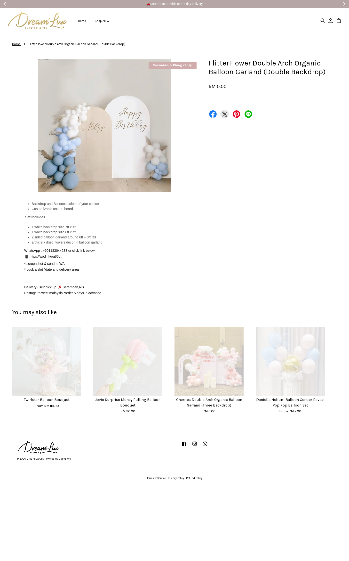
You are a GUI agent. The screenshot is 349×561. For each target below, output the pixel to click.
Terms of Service (156, 478)
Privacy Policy (176, 478)
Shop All (102, 21)
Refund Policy (194, 478)
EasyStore (65, 458)
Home (82, 21)
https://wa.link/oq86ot (46, 256)
